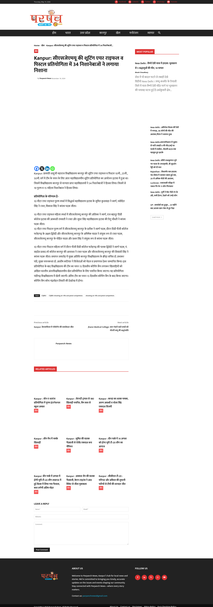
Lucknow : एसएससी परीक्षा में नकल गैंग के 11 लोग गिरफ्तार (162, 184)
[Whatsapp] (52, 168)
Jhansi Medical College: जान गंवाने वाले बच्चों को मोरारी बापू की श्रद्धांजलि (108, 328)
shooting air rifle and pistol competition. (100, 296)
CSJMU (44, 296)
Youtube (174, 1)
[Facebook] (36, 168)
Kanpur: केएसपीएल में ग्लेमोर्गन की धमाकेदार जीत (53, 327)
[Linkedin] (47, 168)
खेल (43, 45)
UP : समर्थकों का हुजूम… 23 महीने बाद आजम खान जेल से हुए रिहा (163, 206)
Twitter (147, 1)
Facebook (122, 1)
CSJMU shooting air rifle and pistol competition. (66, 296)
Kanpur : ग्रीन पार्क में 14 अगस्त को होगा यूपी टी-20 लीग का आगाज (112, 439)
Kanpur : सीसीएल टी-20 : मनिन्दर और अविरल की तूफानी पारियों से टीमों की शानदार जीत (113, 473)
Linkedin (135, 1)
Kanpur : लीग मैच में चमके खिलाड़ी (48, 437)
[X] (42, 168)
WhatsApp (161, 1)
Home (37, 45)
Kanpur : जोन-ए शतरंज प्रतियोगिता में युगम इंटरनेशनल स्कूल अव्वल (49, 400)
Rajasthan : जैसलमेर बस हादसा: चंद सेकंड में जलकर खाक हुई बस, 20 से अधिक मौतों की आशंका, (163, 175)
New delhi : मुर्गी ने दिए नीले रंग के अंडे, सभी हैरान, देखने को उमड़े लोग (164, 194)
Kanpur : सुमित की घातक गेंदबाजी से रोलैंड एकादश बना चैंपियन (81, 439)
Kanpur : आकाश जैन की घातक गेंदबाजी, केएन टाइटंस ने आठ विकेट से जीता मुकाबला (81, 473)
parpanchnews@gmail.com (95, 588)
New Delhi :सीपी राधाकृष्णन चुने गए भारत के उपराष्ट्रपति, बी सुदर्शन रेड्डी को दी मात (163, 164)
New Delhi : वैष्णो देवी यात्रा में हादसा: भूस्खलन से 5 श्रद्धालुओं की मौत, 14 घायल (157, 65)
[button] (159, 33)
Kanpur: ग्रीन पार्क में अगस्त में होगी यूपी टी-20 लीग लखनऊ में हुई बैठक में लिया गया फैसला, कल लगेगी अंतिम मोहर (48, 475)
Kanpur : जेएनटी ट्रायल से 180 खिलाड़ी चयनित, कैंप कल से (78, 400)
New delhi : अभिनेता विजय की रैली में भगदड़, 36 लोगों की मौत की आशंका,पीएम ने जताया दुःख (164, 131)
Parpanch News (45, 78)
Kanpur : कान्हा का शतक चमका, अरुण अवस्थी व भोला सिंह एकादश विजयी (112, 402)
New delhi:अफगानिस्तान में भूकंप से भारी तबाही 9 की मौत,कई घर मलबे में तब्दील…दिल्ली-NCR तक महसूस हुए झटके (163, 147)
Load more (157, 217)
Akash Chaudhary (141, 72)
